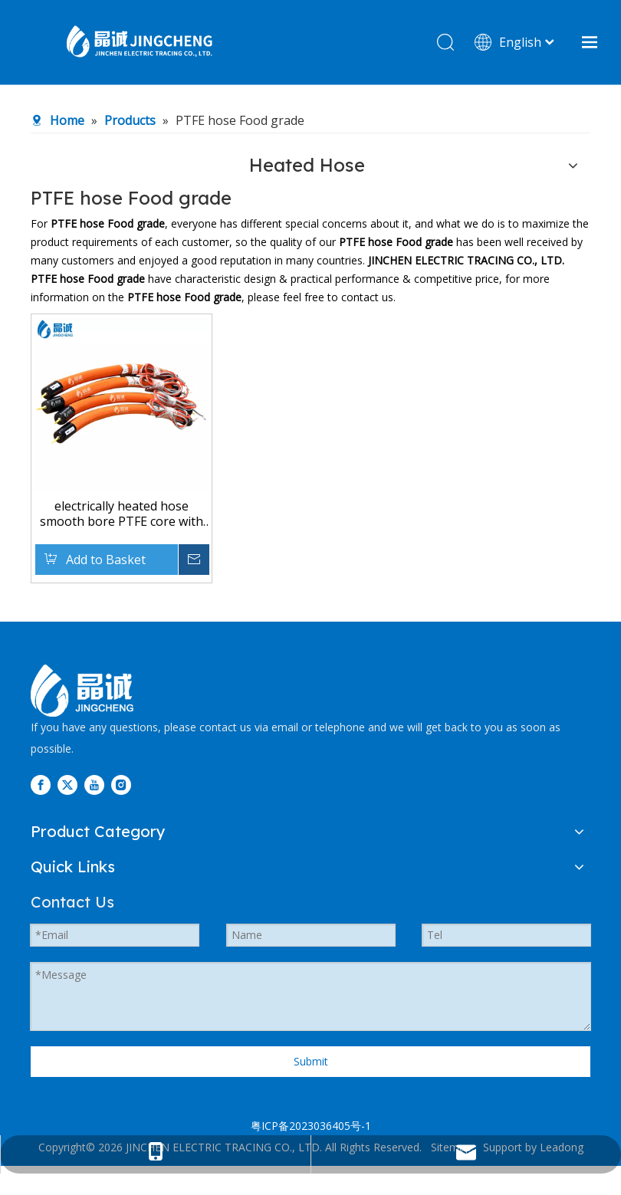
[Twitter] (67, 785)
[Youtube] (94, 785)
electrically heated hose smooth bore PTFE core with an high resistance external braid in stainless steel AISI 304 (121, 513)
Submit (311, 1061)
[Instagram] (121, 785)
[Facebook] (41, 785)
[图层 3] (82, 691)
